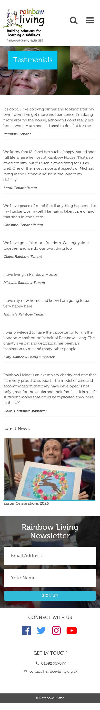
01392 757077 (50, 664)
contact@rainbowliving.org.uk (50, 671)
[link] (12, 25)
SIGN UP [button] (50, 596)
